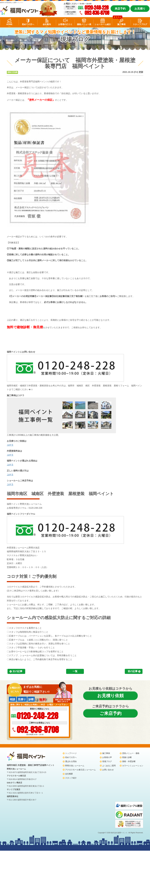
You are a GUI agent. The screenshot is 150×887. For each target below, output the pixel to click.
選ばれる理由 (71, 761)
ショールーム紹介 (102, 24)
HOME (9, 24)
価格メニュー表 (84, 24)
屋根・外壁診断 (129, 761)
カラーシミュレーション (132, 766)
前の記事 (133, 671)
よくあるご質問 (109, 766)
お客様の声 (107, 757)
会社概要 (69, 774)
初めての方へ (28, 24)
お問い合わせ (108, 770)
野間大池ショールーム (74, 766)
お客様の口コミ (65, 24)
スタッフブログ (140, 24)
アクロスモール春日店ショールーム (80, 770)
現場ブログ (107, 761)
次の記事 (17, 671)
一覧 (75, 671)
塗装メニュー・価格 (130, 753)
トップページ (71, 753)
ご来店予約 (110, 713)
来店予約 (120, 8)
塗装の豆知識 (12, 72)
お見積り (139, 8)
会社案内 (47, 24)
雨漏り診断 (127, 757)
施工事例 (121, 24)
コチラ (10, 445)
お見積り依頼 (110, 695)
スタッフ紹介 (71, 778)
